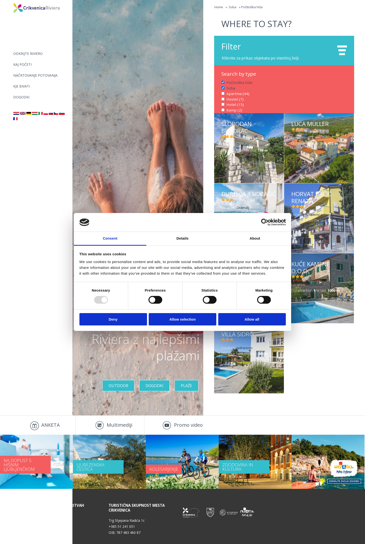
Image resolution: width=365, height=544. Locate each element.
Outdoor (118, 385)
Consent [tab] (110, 238)
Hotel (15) (234, 103)
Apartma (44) (236, 92)
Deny (113, 319)
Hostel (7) (234, 98)
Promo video (188, 425)
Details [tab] (182, 238)
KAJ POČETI (22, 64)
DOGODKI (21, 97)
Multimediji (119, 425)
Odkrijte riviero (28, 53)
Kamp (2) (233, 108)
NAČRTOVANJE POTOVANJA (35, 75)
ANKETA (50, 425)
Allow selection (182, 319)
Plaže (186, 385)
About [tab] (255, 238)
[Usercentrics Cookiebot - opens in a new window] (265, 222)
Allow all (252, 319)
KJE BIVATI (21, 86)
